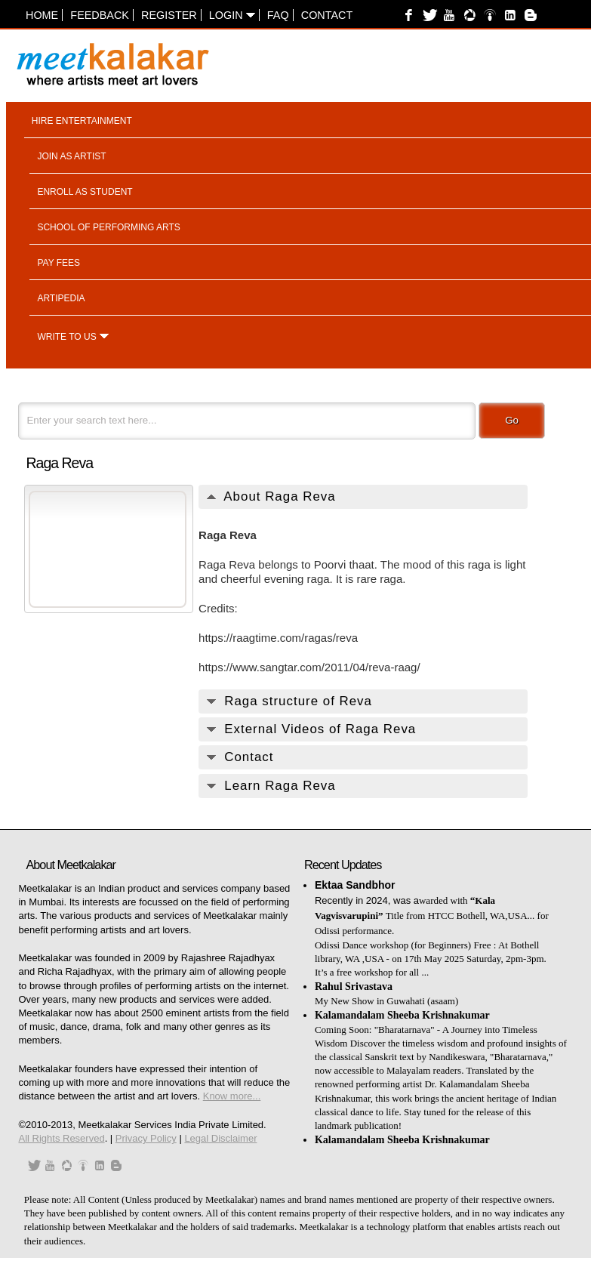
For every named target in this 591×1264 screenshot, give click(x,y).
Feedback (99, 15)
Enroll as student (84, 192)
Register (169, 15)
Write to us (66, 336)
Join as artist (71, 156)
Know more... (232, 1096)
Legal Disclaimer (220, 1138)
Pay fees (58, 262)
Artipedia (61, 298)
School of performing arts (108, 227)
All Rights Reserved (61, 1138)
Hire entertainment (82, 121)
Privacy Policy (146, 1138)
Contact (326, 15)
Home (42, 15)
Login (232, 15)
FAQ (278, 15)
